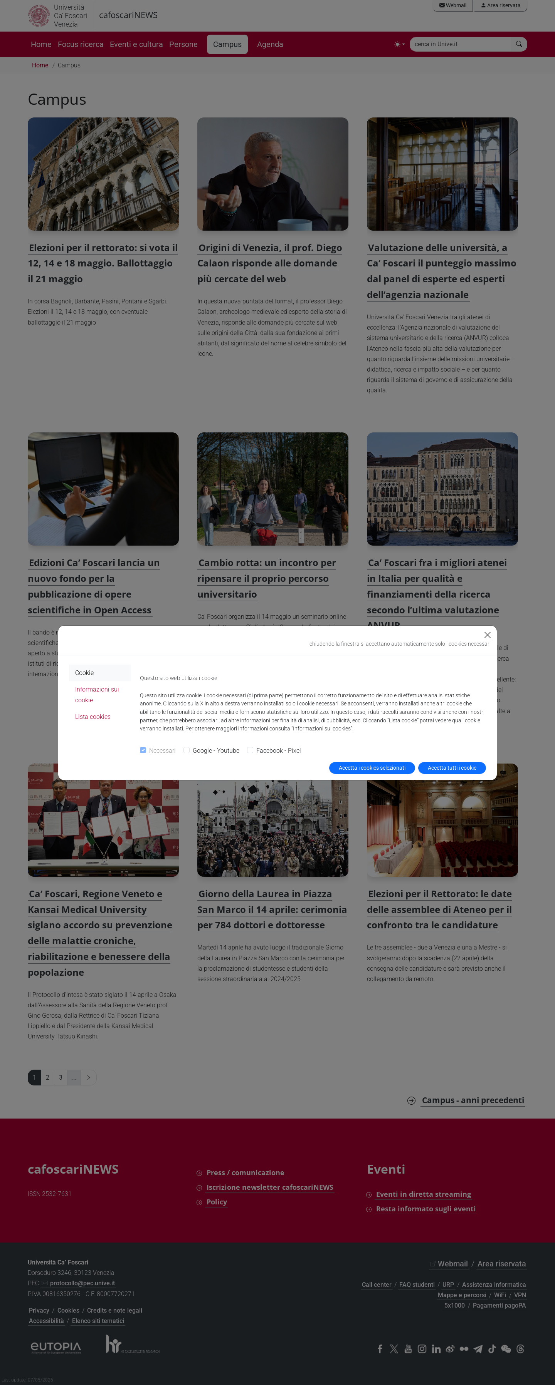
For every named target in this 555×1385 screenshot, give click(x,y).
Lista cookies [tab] (93, 716)
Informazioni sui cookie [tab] (97, 694)
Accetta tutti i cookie (452, 768)
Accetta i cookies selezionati (372, 768)
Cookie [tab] (84, 673)
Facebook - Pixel (278, 750)
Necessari (162, 750)
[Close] (487, 635)
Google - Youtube (216, 750)
